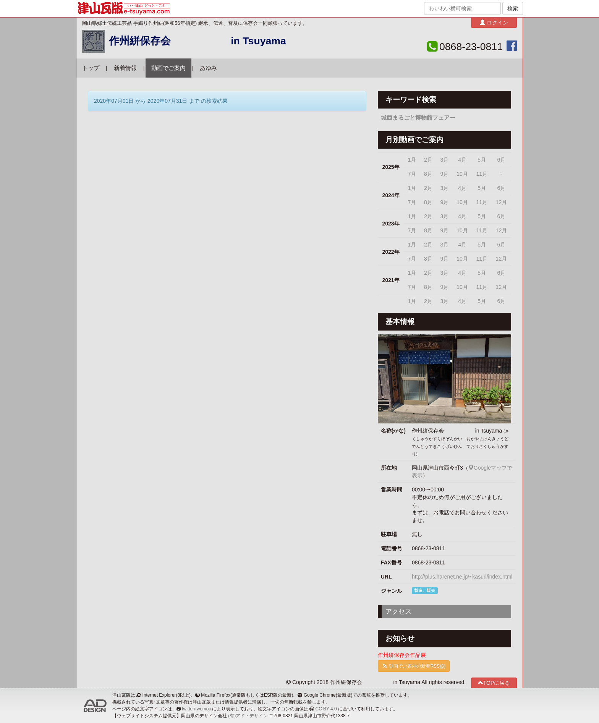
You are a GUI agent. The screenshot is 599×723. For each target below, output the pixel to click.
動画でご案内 (168, 68)
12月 (501, 202)
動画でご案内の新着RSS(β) (413, 666)
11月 (481, 174)
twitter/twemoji (196, 709)
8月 (428, 174)
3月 (444, 160)
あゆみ (208, 68)
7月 (412, 174)
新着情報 (125, 68)
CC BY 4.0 (326, 709)
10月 (462, 174)
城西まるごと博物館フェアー (418, 118)
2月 (428, 160)
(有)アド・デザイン (248, 715)
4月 (462, 160)
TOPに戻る (494, 682)
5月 (482, 160)
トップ (90, 68)
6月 (501, 160)
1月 (412, 160)
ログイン (494, 22)
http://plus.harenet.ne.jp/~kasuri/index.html (462, 577)
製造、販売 (424, 590)
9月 (444, 174)
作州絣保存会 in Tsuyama (197, 41)
